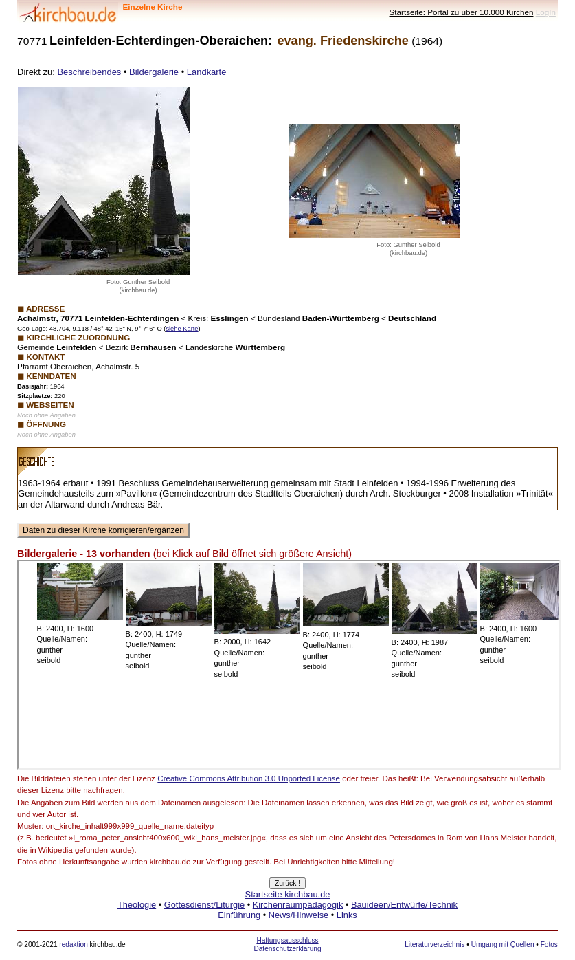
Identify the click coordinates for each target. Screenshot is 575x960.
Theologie (136, 904)
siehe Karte (182, 328)
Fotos (549, 944)
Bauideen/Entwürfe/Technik (404, 904)
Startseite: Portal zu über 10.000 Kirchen (462, 12)
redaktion (73, 944)
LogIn (546, 12)
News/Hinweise (298, 915)
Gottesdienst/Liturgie (204, 904)
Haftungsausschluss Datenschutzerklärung (287, 944)
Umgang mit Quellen (502, 944)
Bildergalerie (154, 72)
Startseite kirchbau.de (287, 894)
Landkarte (207, 72)
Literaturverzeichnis (434, 944)
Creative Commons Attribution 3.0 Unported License (248, 778)
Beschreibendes (89, 72)
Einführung (239, 915)
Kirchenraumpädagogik (298, 904)
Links (347, 915)
